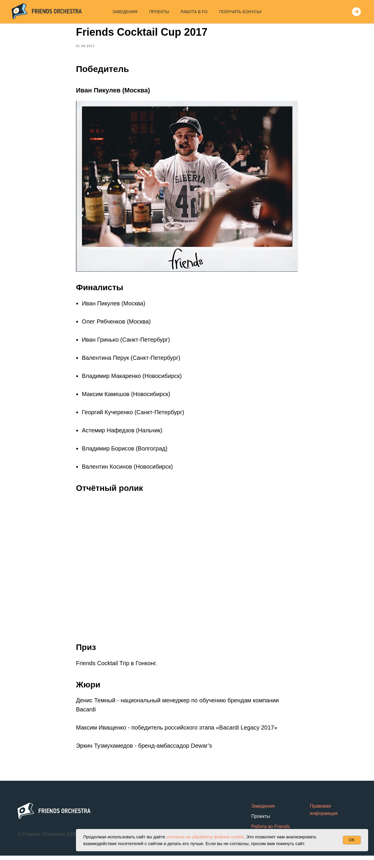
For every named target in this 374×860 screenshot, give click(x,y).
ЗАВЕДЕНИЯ (125, 11)
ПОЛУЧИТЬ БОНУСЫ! (240, 11)
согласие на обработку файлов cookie (205, 836)
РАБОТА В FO (194, 11)
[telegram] (356, 11)
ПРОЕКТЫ (159, 11)
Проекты (260, 820)
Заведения (263, 810)
